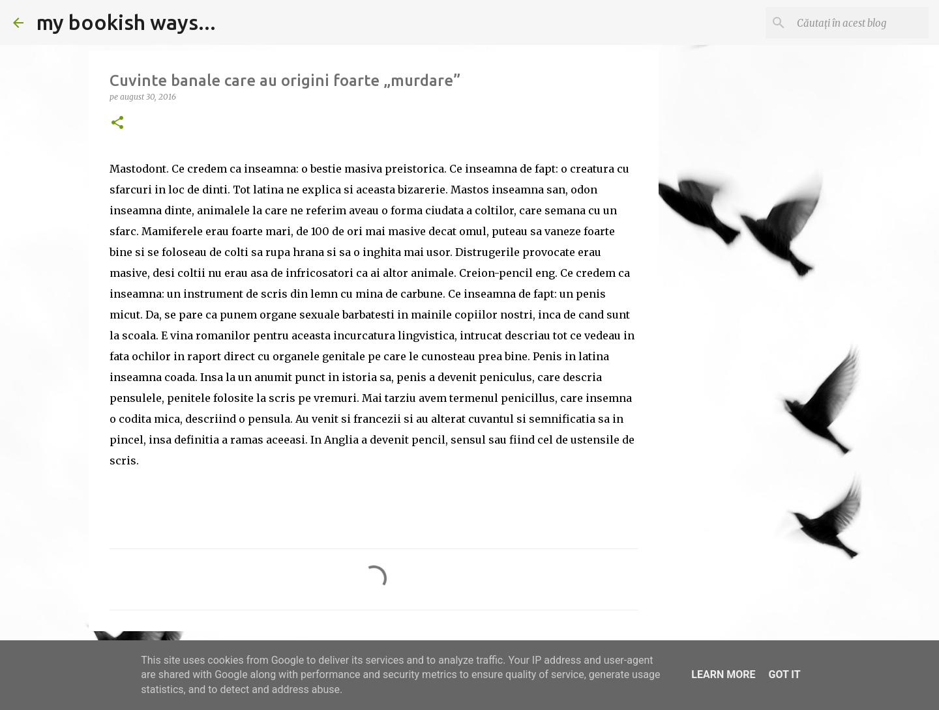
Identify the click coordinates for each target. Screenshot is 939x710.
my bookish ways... (126, 22)
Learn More (723, 674)
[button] (117, 123)
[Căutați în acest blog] (860, 22)
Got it (784, 674)
